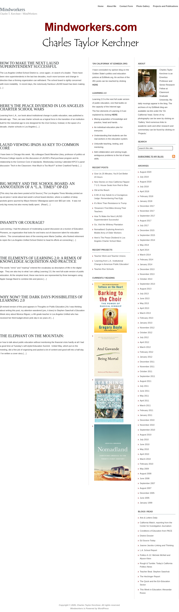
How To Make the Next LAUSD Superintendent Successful (29, 64)
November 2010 (147, 425)
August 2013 (145, 289)
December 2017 (147, 206)
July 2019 (144, 177)
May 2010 (144, 449)
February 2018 (146, 196)
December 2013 (147, 269)
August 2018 (145, 182)
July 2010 (144, 439)
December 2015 (147, 230)
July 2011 (144, 386)
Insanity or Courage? (22, 222)
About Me (111, 6)
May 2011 (144, 396)
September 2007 (147, 483)
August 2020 (145, 172)
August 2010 (145, 435)
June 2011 (144, 391)
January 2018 (146, 201)
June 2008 (144, 478)
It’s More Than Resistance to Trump (110, 203)
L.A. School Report (148, 550)
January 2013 (146, 323)
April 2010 (144, 454)
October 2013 (146, 279)
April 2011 (144, 400)
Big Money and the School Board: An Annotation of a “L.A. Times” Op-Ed (37, 185)
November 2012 (147, 327)
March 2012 (145, 347)
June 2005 (144, 498)
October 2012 (146, 332)
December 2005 (147, 493)
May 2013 (144, 303)
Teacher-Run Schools (104, 269)
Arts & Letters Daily (148, 518)
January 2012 (146, 357)
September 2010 (147, 430)
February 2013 (146, 318)
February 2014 (146, 259)
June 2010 (144, 444)
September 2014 (147, 240)
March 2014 (145, 255)
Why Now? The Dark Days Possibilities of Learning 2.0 (41, 298)
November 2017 (147, 211)
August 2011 (145, 381)
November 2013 (147, 274)
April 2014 (144, 250)
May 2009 (144, 469)
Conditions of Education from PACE (156, 531)
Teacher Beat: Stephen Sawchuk (155, 571)
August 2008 (145, 473)
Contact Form (126, 6)
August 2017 (145, 220)
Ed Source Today (148, 540)
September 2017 (147, 216)
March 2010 (145, 459)
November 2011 (147, 366)
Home (101, 6)
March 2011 (145, 405)
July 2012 (144, 337)
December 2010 (147, 420)
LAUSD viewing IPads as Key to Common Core (39, 146)
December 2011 (147, 362)
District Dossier (147, 536)
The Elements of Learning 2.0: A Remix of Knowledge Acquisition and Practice (41, 259)
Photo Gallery (143, 6)
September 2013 (147, 284)
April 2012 (144, 342)
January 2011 (146, 415)
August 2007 (145, 488)
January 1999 (146, 503)
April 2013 (144, 308)
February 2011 (146, 410)
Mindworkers (12, 9)
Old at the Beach (101, 190)
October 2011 (146, 371)
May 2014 (144, 245)
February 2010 (146, 464)
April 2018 (144, 191)
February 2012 (146, 352)
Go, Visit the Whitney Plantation (108, 224)
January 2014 (146, 264)
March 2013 (145, 313)
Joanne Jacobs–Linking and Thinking (157, 545)
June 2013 (144, 298)
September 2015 (147, 235)
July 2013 (144, 293)
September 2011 (147, 376)
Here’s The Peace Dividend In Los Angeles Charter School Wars (42, 107)
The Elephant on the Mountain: (32, 336)
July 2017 (144, 225)
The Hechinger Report (150, 576)
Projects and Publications (165, 6)
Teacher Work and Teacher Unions (109, 256)
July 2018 (144, 186)
